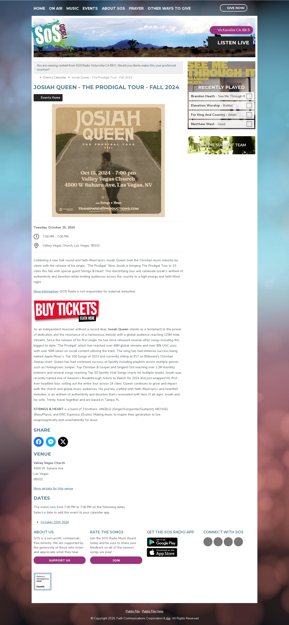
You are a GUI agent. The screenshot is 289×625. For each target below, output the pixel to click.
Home (39, 8)
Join (116, 560)
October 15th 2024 (55, 522)
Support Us (59, 560)
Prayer (136, 8)
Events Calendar (54, 78)
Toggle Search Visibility (252, 8)
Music (72, 8)
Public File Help (152, 611)
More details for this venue (53, 488)
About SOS (113, 8)
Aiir (168, 618)
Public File (133, 611)
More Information (46, 291)
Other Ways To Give (169, 8)
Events (90, 8)
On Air (55, 8)
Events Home (50, 98)
